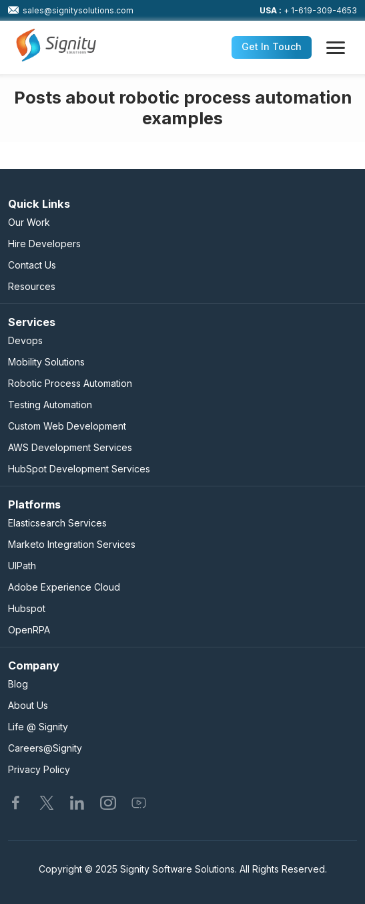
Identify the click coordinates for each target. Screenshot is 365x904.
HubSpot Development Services (79, 468)
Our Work (29, 222)
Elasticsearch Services (57, 523)
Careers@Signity (45, 748)
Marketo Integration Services (71, 544)
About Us (28, 705)
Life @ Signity (38, 726)
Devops (25, 340)
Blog (18, 684)
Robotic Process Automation (70, 383)
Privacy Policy (39, 769)
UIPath (22, 565)
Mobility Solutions (46, 361)
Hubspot (26, 608)
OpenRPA (29, 629)
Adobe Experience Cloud (64, 587)
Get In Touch (272, 46)
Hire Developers (44, 243)
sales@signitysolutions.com (70, 10)
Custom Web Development (67, 426)
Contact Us (32, 265)
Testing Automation (50, 404)
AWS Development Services (70, 447)
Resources (31, 286)
